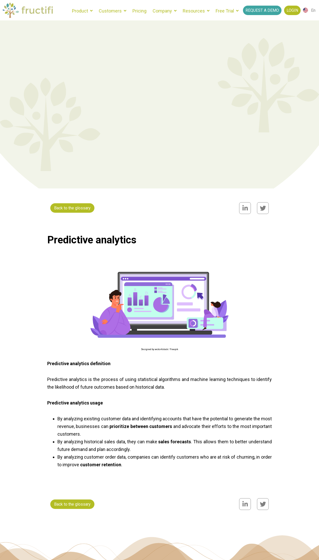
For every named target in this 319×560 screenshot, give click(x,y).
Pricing (139, 11)
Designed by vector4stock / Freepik (159, 349)
